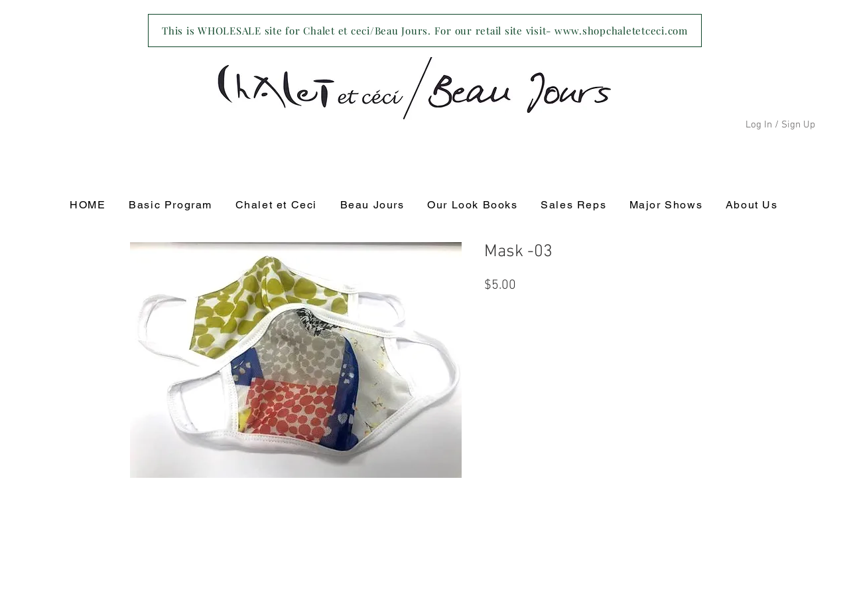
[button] (276, 205)
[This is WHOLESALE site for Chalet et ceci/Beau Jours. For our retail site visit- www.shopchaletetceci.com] (425, 30)
